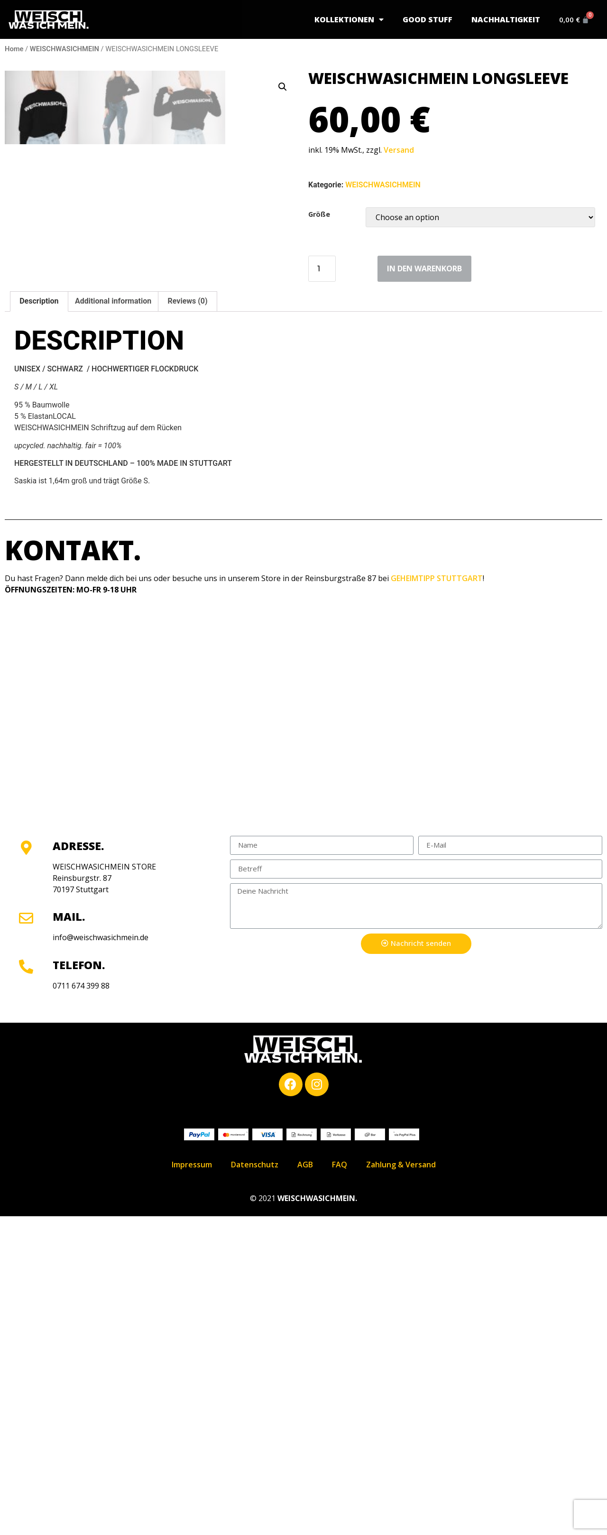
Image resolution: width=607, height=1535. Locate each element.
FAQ (339, 1483)
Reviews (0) (188, 620)
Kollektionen (344, 19)
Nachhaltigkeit (501, 19)
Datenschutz (254, 1483)
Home (14, 49)
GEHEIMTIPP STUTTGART (437, 897)
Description (38, 620)
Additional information (113, 620)
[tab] (39, 620)
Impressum (192, 1483)
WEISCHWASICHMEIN (64, 49)
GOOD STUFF (423, 19)
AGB (305, 1483)
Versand (399, 150)
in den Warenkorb (424, 268)
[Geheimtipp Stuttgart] (303, 1030)
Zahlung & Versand (401, 1483)
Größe (319, 214)
